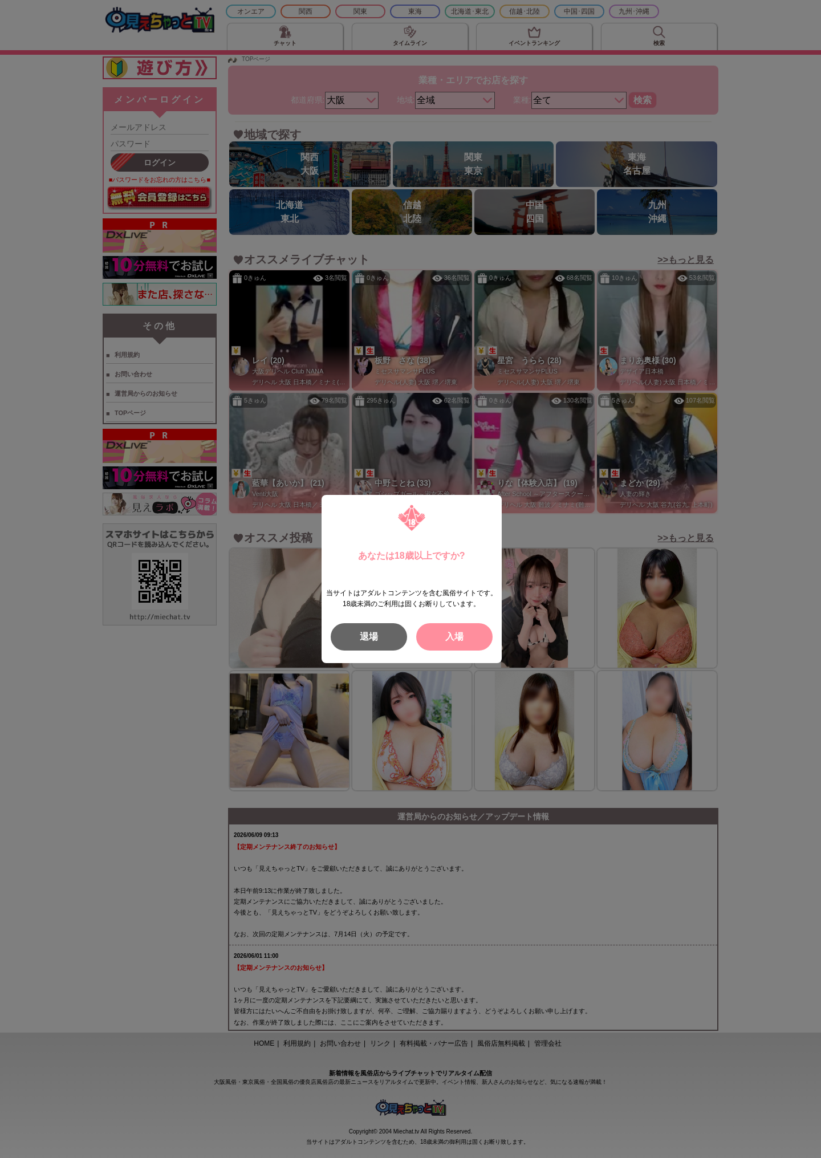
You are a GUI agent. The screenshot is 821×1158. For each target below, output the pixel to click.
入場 (454, 636)
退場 (369, 636)
